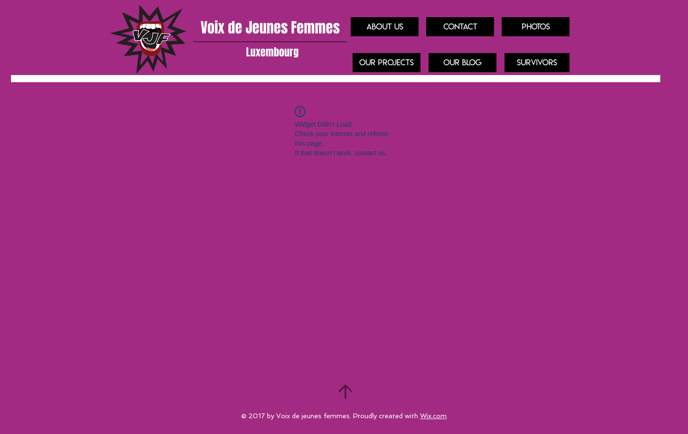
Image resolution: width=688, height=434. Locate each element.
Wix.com (433, 416)
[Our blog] (462, 62)
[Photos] (536, 26)
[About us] (385, 26)
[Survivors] (537, 62)
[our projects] (386, 62)
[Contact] (460, 26)
